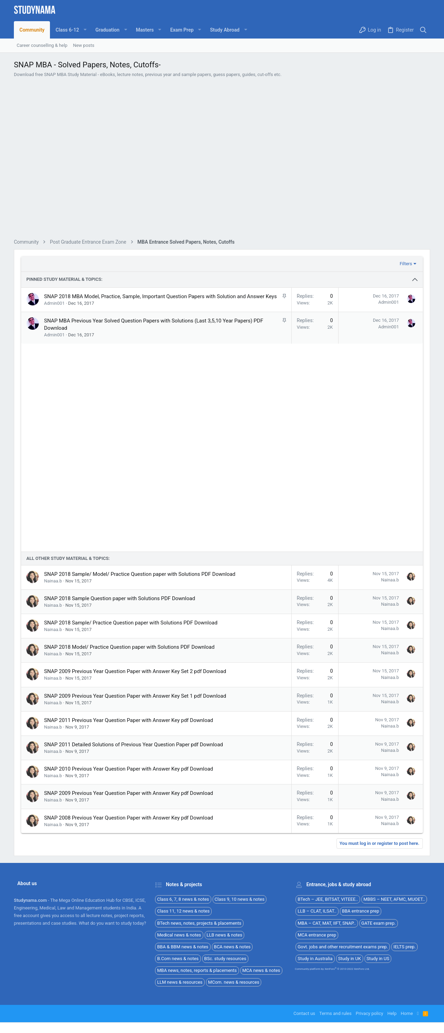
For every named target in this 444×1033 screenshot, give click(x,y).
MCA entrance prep (317, 935)
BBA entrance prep (360, 911)
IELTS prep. (404, 946)
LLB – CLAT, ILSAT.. (317, 911)
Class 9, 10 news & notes (240, 899)
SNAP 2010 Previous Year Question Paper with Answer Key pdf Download (128, 769)
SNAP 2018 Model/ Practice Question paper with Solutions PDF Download (129, 647)
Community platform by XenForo (332, 969)
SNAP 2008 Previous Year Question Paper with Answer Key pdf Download (128, 818)
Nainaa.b (53, 580)
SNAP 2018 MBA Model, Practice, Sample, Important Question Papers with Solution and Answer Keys (160, 296)
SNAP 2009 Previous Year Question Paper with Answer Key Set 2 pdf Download (135, 671)
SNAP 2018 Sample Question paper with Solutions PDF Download (119, 598)
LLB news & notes (224, 935)
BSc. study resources (225, 958)
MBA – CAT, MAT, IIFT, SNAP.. (327, 923)
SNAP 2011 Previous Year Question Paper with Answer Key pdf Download (128, 720)
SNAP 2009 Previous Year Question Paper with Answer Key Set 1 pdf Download (135, 696)
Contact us (304, 1013)
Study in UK (349, 958)
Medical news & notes (179, 935)
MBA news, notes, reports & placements (197, 970)
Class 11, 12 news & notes (183, 911)
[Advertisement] (222, 159)
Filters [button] (406, 263)
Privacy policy (369, 1013)
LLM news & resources (180, 982)
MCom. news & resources (233, 982)
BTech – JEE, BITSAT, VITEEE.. (328, 899)
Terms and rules (335, 1013)
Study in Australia (315, 958)
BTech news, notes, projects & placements (199, 923)
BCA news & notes (232, 946)
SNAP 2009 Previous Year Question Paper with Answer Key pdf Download (128, 793)
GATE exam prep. (378, 923)
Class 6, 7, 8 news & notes (183, 899)
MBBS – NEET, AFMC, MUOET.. (394, 899)
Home (407, 1013)
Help (392, 1013)
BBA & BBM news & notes (182, 946)
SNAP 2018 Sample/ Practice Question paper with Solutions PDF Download (130, 623)
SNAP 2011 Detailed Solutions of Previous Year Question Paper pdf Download (133, 744)
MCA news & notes (261, 970)
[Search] (423, 30)
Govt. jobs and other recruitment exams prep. (343, 946)
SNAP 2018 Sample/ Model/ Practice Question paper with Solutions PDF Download (140, 574)
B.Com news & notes (178, 958)
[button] (70, 30)
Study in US (378, 958)
